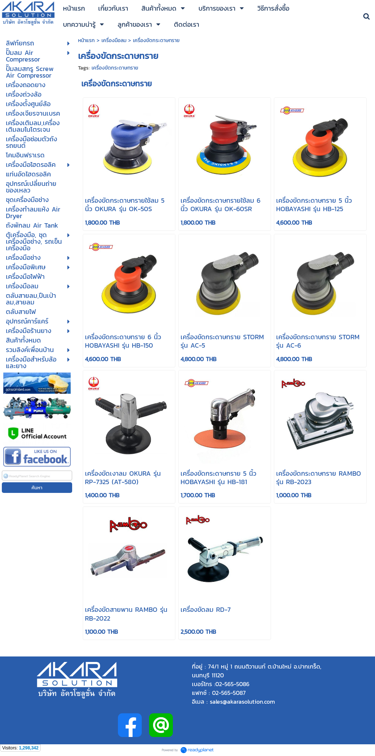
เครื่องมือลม (113, 40)
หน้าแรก (87, 40)
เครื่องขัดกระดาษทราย (115, 68)
